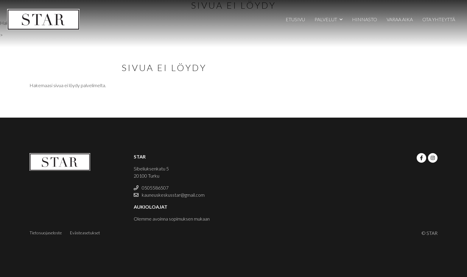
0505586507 (151, 187)
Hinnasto (364, 19)
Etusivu (295, 19)
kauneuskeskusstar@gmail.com (169, 195)
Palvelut (326, 19)
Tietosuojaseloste (45, 232)
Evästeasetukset (85, 232)
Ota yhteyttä (438, 19)
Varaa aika (400, 19)
